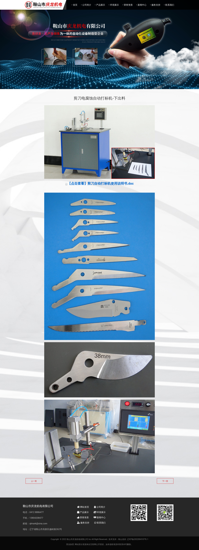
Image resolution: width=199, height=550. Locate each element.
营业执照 (70, 544)
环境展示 (114, 5)
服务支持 (155, 5)
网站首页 (83, 507)
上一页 (34, 481)
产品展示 (100, 5)
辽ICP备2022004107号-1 (137, 539)
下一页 (165, 481)
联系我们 (169, 5)
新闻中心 (142, 5)
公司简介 (86, 5)
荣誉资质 (128, 5)
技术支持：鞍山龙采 (117, 539)
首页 (75, 5)
